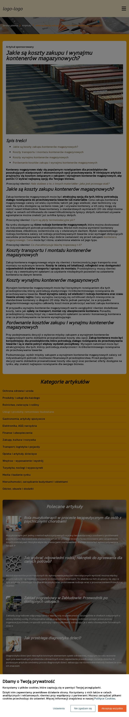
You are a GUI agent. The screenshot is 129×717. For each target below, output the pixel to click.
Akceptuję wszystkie (112, 708)
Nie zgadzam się (83, 708)
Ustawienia (59, 708)
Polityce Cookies (104, 698)
